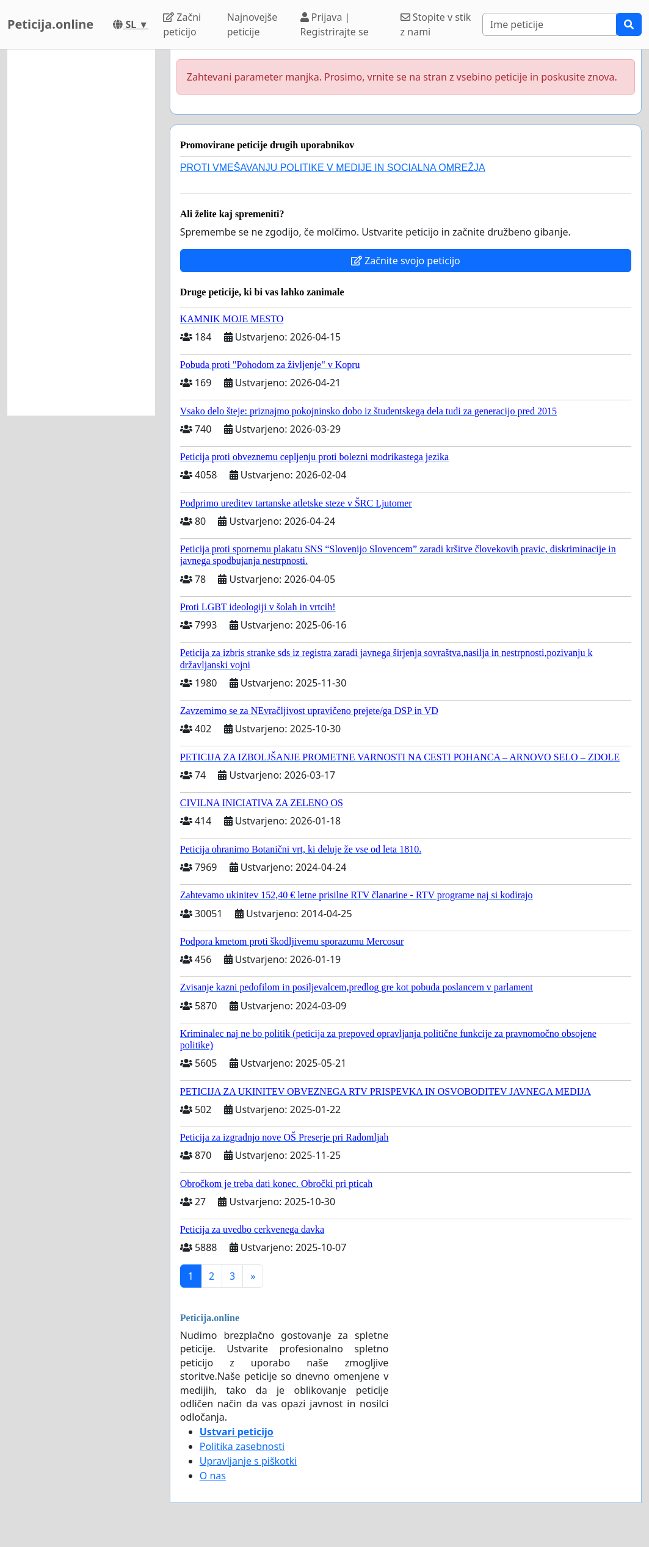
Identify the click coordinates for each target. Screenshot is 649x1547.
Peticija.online (50, 24)
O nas (213, 1475)
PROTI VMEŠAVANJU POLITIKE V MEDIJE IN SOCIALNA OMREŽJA (332, 167)
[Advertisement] (81, 232)
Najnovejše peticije (252, 24)
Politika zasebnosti (242, 1446)
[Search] (549, 24)
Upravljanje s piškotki (248, 1461)
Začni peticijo (182, 24)
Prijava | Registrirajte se (334, 24)
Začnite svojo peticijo (405, 260)
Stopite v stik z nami (436, 24)
